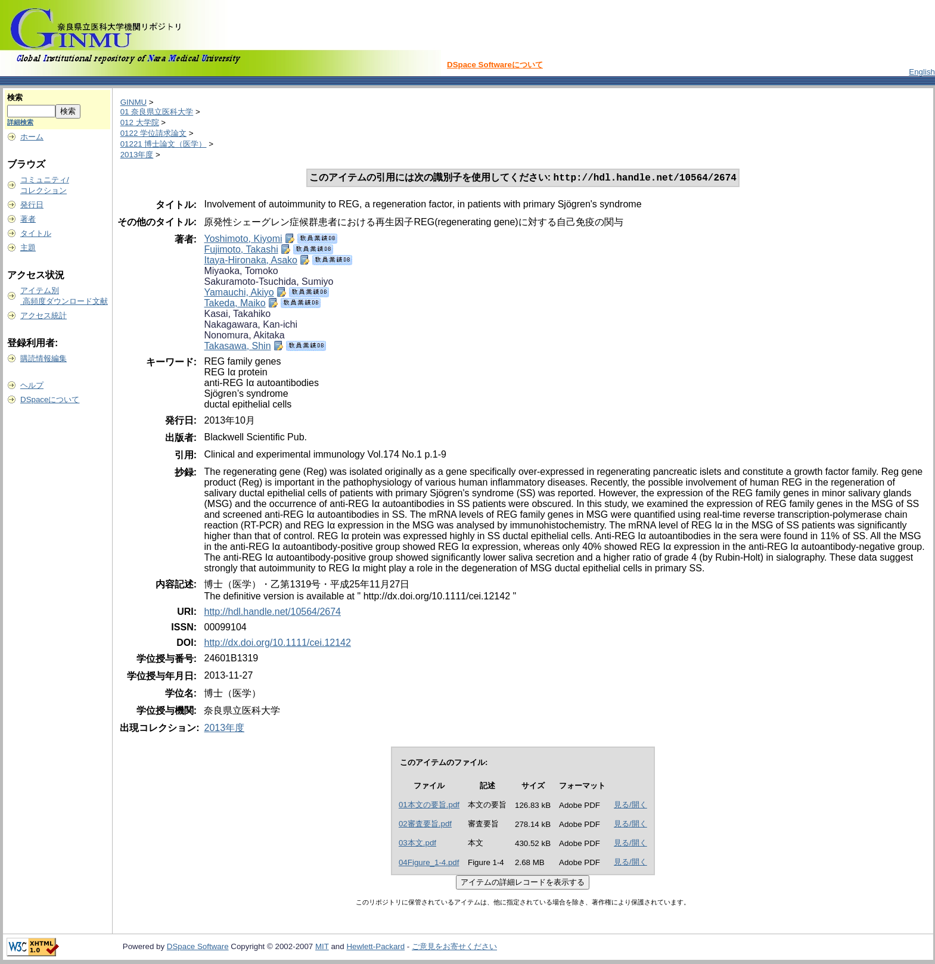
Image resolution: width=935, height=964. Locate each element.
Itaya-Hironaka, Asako (250, 261)
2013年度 (137, 154)
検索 (15, 97)
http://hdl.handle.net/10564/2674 (272, 613)
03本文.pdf (417, 843)
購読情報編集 (43, 358)
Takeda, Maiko (234, 304)
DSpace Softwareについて (495, 64)
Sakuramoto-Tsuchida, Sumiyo (268, 283)
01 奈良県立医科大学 (157, 111)
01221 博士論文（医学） (163, 143)
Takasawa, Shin (237, 347)
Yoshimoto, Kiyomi (243, 240)
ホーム (32, 136)
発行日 (32, 204)
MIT (322, 947)
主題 (28, 247)
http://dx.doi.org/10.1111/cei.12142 (277, 644)
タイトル (35, 233)
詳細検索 (20, 122)
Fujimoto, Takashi (241, 250)
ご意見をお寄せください (454, 947)
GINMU (133, 102)
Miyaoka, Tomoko (241, 272)
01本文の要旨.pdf (429, 805)
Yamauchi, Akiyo (239, 293)
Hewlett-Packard (375, 947)
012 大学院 (139, 122)
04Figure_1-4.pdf (429, 863)
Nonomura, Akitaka (244, 336)
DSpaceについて (49, 399)
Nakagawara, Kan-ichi (250, 326)
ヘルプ (32, 385)
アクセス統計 (43, 315)
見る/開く (630, 805)
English (922, 71)
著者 (28, 218)
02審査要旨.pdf (425, 824)
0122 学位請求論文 (153, 133)
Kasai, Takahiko (237, 315)
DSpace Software (198, 947)
